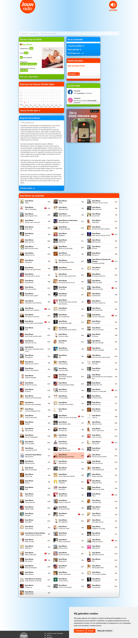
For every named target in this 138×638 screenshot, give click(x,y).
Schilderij (63, 482)
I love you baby (63, 369)
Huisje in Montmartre (31, 369)
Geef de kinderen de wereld (67, 329)
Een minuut (63, 309)
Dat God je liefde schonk (66, 261)
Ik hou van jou (63, 390)
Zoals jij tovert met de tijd (33, 580)
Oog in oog (29, 475)
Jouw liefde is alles (65, 423)
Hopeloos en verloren (32, 363)
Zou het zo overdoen (65, 586)
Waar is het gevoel (64, 540)
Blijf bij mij (63, 241)
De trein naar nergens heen (67, 275)
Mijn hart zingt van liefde (66, 455)
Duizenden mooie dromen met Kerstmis (68, 302)
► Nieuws (47, 635)
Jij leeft (29, 423)
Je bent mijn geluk (31, 416)
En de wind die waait (65, 322)
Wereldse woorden (98, 553)
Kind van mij (63, 429)
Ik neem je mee (97, 397)
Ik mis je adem (63, 397)
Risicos (29, 482)
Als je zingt (29, 228)
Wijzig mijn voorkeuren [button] (104, 631)
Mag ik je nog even (64, 449)
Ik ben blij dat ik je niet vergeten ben (102, 376)
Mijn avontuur (33, 455)
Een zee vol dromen (98, 315)
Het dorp (63, 342)
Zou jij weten (96, 586)
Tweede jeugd (96, 501)
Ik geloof (29, 390)
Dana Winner (34, 33)
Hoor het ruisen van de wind (101, 356)
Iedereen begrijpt (30, 376)
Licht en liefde (29, 442)
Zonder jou (29, 586)
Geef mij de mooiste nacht (33, 335)
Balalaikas (63, 234)
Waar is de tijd (29, 540)
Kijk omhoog (29, 429)
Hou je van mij (63, 363)
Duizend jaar (63, 294)
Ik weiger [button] (91, 631)
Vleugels (29, 514)
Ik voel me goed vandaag (33, 403)
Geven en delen (64, 335)
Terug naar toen (30, 501)
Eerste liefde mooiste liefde (34, 322)
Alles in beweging (30, 208)
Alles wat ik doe (63, 208)
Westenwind (63, 560)
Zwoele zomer (29, 593)
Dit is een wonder (30, 288)
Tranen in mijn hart (64, 501)
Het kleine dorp (63, 349)
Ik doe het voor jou (31, 384)
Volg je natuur (96, 514)
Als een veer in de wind (32, 221)
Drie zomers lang (97, 288)
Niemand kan (63, 462)
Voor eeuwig (29, 527)
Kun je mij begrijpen (31, 436)
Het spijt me (29, 356)
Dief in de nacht (97, 281)
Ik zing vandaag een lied (32, 410)
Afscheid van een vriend (100, 202)
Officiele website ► (27, 188)
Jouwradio (24, 33)
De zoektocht (29, 281)
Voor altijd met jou (98, 521)
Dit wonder (63, 288)
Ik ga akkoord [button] (80, 631)
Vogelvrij (63, 514)
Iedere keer (96, 369)
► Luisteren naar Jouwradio (53, 633)
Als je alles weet (68, 221)
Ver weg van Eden (64, 508)
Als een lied (96, 215)
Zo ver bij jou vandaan (99, 573)
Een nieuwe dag (97, 309)
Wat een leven (63, 547)
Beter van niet (29, 241)
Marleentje (96, 449)
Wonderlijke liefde (98, 567)
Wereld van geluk (64, 553)
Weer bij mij (96, 547)
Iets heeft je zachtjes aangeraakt (65, 376)
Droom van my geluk (31, 294)
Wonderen (63, 567)
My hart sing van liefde (99, 455)
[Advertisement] (111, 67)
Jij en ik (96, 416)
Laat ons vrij (63, 436)
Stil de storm (29, 495)
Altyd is (29, 234)
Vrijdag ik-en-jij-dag (98, 527)
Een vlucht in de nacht (32, 315)
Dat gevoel (29, 261)
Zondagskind (96, 580)
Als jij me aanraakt (64, 228)
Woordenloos (29, 573)
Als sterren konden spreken (101, 228)
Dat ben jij (96, 254)
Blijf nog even (96, 241)
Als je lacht (96, 221)
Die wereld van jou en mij (66, 281)
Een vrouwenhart (64, 315)
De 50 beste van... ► (76, 53)
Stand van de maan (98, 488)
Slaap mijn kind (97, 482)
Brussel (96, 247)
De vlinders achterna (98, 275)
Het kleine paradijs (98, 349)
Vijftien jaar (96, 508)
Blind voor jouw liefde (65, 247)
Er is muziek (96, 322)
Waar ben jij (63, 534)
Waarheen (29, 547)
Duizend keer (96, 294)
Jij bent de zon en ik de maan (68, 416)
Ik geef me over (97, 384)
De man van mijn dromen (33, 268)
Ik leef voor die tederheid (33, 397)
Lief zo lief (96, 442)
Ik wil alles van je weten (66, 403)
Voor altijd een (63, 521)
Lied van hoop (63, 442)
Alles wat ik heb (97, 208)
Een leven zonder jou (98, 302)
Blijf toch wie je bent (31, 247)
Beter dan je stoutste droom (101, 234)
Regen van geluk (97, 475)
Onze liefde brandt (98, 469)
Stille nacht (63, 495)
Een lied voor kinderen (32, 309)
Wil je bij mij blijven (31, 567)
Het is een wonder (98, 342)
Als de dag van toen (31, 215)
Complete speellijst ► (76, 46)
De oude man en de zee (32, 275)
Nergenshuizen (30, 462)
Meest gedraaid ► (75, 49)
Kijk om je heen (97, 423)
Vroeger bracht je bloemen (35, 534)
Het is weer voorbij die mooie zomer (34, 349)
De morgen (96, 268)
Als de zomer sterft (65, 215)
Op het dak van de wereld (66, 475)
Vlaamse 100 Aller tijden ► (30, 110)
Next (135, 12)
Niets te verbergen (31, 469)
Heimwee (96, 335)
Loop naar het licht (31, 449)
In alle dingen (96, 410)
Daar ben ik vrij (29, 254)
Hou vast (96, 363)
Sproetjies (63, 488)
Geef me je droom (98, 329)
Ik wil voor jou (96, 403)
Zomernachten (63, 580)
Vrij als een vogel (64, 527)
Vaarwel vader (29, 508)
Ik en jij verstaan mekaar (66, 384)
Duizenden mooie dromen (33, 302)
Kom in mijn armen (98, 429)
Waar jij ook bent (97, 540)
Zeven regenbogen (65, 573)
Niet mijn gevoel (97, 462)
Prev (2, 12)
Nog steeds (63, 469)
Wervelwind (29, 560)
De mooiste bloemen (65, 268)
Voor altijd (29, 521)
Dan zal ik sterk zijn (64, 254)
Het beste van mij (30, 342)
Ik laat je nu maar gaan (99, 390)
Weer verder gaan (30, 553)
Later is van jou (97, 436)
